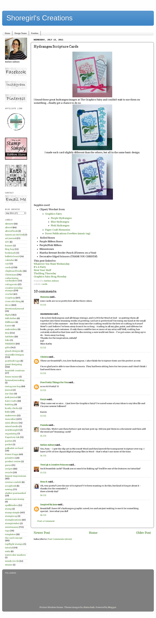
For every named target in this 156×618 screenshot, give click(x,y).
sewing (9, 489)
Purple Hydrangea (61, 218)
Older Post (143, 533)
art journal (10, 238)
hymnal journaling (14, 380)
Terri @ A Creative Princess (54, 464)
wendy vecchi (12, 561)
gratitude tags (12, 361)
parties (9, 441)
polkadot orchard (14, 448)
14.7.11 (43, 435)
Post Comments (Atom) (60, 539)
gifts (7, 347)
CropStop (10, 298)
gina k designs (12, 351)
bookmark (10, 253)
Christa (44, 357)
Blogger (112, 607)
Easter (8, 325)
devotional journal (14, 308)
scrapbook (10, 486)
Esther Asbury (47, 445)
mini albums (11, 423)
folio (7, 340)
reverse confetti (13, 482)
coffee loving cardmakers (11, 279)
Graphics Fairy (53, 213)
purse (8, 465)
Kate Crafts (11, 401)
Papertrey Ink (12, 437)
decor (8, 305)
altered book (11, 231)
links (7, 412)
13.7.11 (43, 305)
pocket (8, 444)
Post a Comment (46, 521)
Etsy (7, 333)
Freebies (34, 33)
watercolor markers (15, 555)
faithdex (9, 336)
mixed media (12, 426)
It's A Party (40, 267)
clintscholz (89, 607)
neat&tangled (12, 430)
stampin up (11, 516)
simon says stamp (14, 499)
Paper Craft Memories (57, 229)
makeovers (11, 415)
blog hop (9, 249)
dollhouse (10, 322)
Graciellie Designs (14, 354)
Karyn (43, 399)
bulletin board (12, 256)
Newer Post (42, 533)
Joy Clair (9, 393)
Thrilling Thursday (45, 273)
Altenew (9, 223)
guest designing (13, 364)
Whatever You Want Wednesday (52, 263)
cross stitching (13, 301)
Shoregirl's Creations (39, 18)
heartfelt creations (15, 370)
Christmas (10, 274)
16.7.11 (43, 495)
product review (13, 461)
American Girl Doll (14, 234)
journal (8, 390)
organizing (11, 433)
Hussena (44, 297)
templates (10, 534)
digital (8, 314)
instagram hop (13, 386)
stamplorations (13, 520)
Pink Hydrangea (60, 225)
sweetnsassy (11, 527)
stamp (8, 509)
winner (8, 564)
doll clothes (11, 318)
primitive (10, 458)
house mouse (12, 376)
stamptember (12, 523)
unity (7, 551)
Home (7, 33)
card (7, 263)
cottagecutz (11, 284)
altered (8, 227)
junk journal (11, 397)
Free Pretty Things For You (54, 382)
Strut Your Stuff (43, 270)
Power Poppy (12, 454)
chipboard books (14, 271)
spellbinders (11, 505)
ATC (7, 242)
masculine (10, 419)
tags (7, 530)
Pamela (44, 425)
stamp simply (12, 512)
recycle (8, 472)
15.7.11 (43, 472)
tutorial (9, 547)
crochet (9, 294)
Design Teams (20, 33)
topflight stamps (14, 544)
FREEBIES (10, 343)
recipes (9, 468)
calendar (9, 260)
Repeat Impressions (15, 476)
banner (9, 245)
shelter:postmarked (15, 493)
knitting (9, 404)
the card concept (13, 538)
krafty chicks (12, 408)
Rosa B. (44, 481)
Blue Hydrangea (60, 221)
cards (44, 284)
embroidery (11, 329)
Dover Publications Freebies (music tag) (67, 233)
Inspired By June (48, 504)
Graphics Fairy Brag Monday (50, 276)
